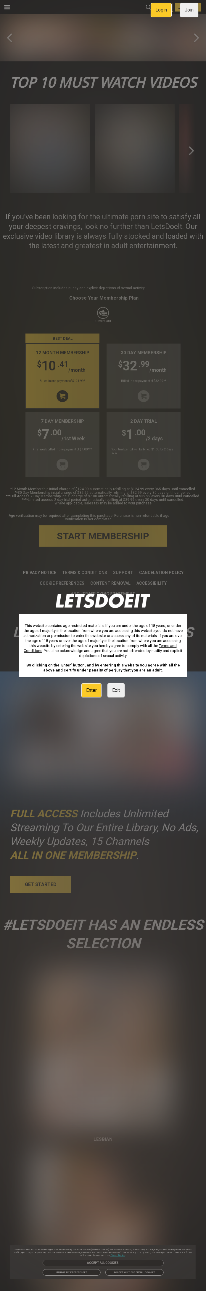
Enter (91, 690)
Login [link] (161, 10)
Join (189, 10)
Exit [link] (116, 690)
